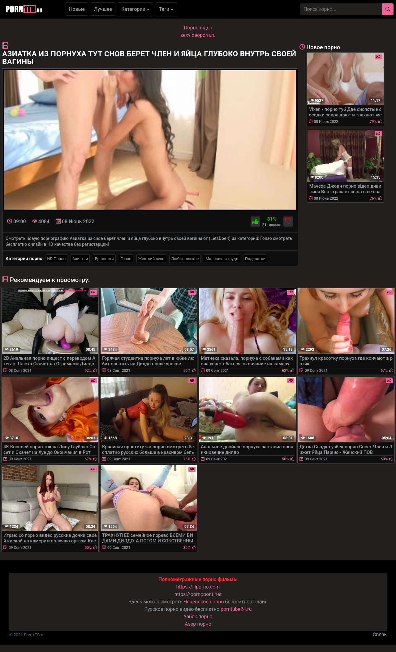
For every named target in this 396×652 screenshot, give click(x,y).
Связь (380, 634)
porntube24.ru (236, 609)
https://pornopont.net (198, 594)
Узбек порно (198, 616)
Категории (135, 9)
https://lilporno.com (198, 587)
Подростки (255, 258)
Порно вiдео (198, 28)
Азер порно (198, 624)
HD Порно (56, 258)
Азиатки (80, 258)
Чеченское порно (204, 602)
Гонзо (126, 258)
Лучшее (103, 9)
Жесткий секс (151, 258)
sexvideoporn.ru (198, 35)
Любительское (185, 258)
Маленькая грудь (222, 258)
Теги (166, 9)
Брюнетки (104, 258)
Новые (77, 9)
